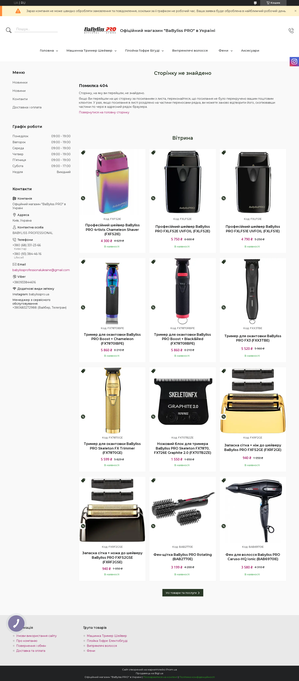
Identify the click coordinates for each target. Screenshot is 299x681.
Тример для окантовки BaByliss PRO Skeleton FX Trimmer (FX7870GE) (112, 448)
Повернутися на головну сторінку (104, 112)
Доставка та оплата (30, 651)
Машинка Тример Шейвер (89, 50)
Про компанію (26, 641)
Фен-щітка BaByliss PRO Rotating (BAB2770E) (182, 557)
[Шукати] (8, 31)
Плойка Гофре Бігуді (142, 50)
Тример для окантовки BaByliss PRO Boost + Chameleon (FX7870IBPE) (112, 339)
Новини (19, 91)
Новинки (19, 82)
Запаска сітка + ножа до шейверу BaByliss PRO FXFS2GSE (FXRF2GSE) (112, 557)
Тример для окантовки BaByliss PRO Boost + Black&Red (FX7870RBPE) (182, 339)
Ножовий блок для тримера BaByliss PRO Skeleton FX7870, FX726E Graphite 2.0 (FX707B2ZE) (182, 448)
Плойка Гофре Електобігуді (107, 641)
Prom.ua (171, 669)
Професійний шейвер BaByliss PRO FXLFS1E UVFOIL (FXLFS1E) (252, 229)
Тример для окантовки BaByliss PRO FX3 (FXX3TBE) (252, 338)
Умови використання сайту (36, 636)
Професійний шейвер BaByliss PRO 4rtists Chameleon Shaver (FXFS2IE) (112, 229)
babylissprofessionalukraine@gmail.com (41, 270)
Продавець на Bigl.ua (149, 673)
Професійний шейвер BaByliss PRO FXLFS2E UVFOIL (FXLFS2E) (182, 229)
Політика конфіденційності (197, 677)
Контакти (20, 99)
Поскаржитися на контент (160, 677)
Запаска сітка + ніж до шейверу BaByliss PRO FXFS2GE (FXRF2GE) (252, 447)
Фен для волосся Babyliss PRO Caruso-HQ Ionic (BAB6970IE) (252, 557)
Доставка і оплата (27, 107)
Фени (223, 50)
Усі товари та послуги (181, 592)
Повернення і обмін (31, 646)
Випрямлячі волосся (190, 50)
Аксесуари (250, 50)
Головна (47, 50)
